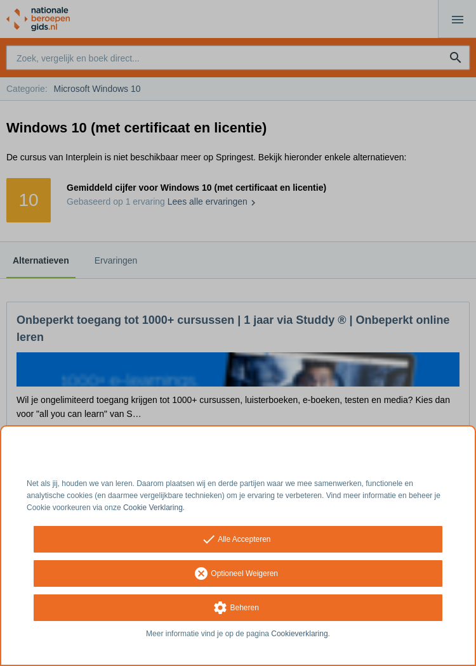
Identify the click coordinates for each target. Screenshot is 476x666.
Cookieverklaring (299, 633)
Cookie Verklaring (153, 507)
